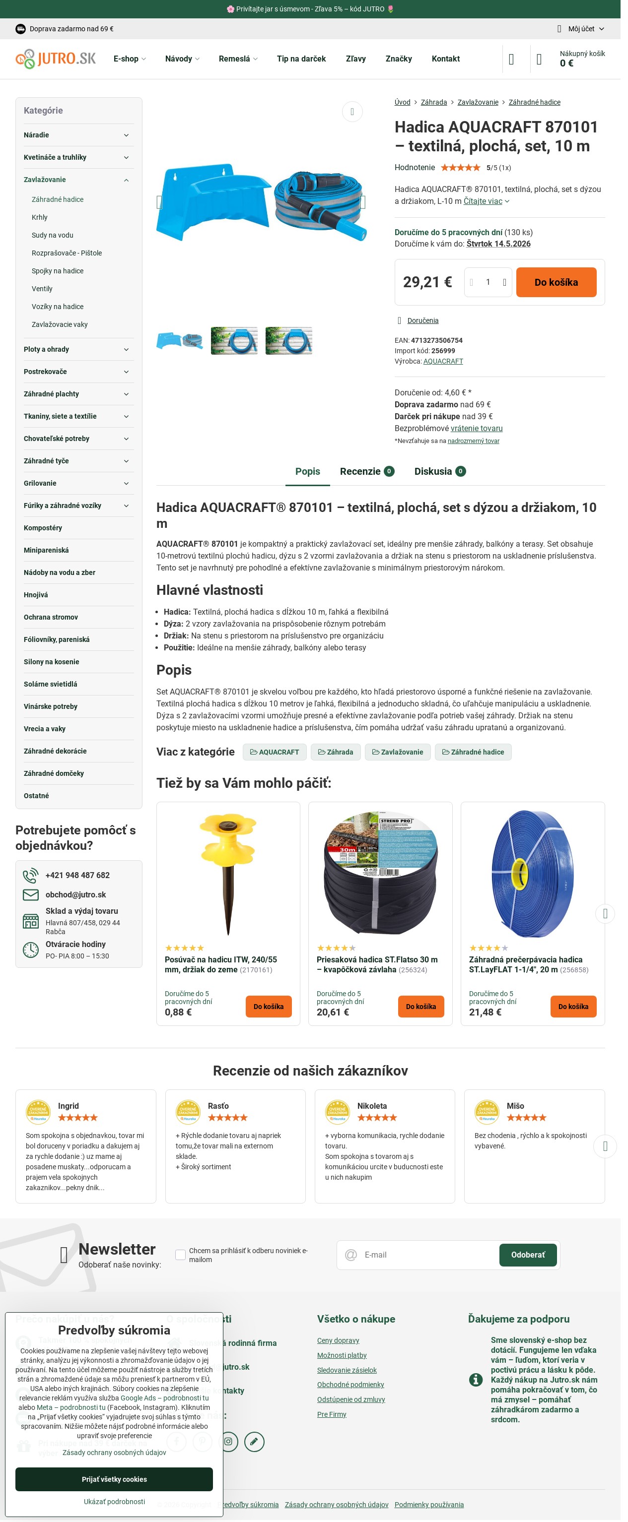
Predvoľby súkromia (248, 1505)
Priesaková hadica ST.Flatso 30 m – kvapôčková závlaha (377, 964)
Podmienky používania (429, 1505)
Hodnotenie (415, 167)
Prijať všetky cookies (114, 1479)
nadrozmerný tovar (473, 440)
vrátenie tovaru (477, 428)
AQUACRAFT (443, 361)
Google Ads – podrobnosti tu (165, 1398)
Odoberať (528, 1255)
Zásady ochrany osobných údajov (337, 1505)
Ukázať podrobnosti (114, 1502)
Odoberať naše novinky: (119, 1264)
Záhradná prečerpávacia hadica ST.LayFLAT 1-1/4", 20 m (526, 964)
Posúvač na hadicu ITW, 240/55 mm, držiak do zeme (221, 964)
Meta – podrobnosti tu (71, 1407)
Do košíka (556, 282)
